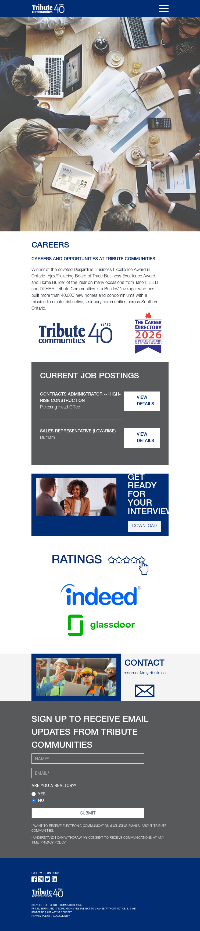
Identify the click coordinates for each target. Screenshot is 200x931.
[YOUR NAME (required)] (87, 758)
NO (41, 800)
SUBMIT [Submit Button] (87, 813)
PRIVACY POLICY (53, 842)
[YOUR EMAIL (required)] (87, 773)
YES (41, 793)
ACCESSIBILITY (61, 916)
